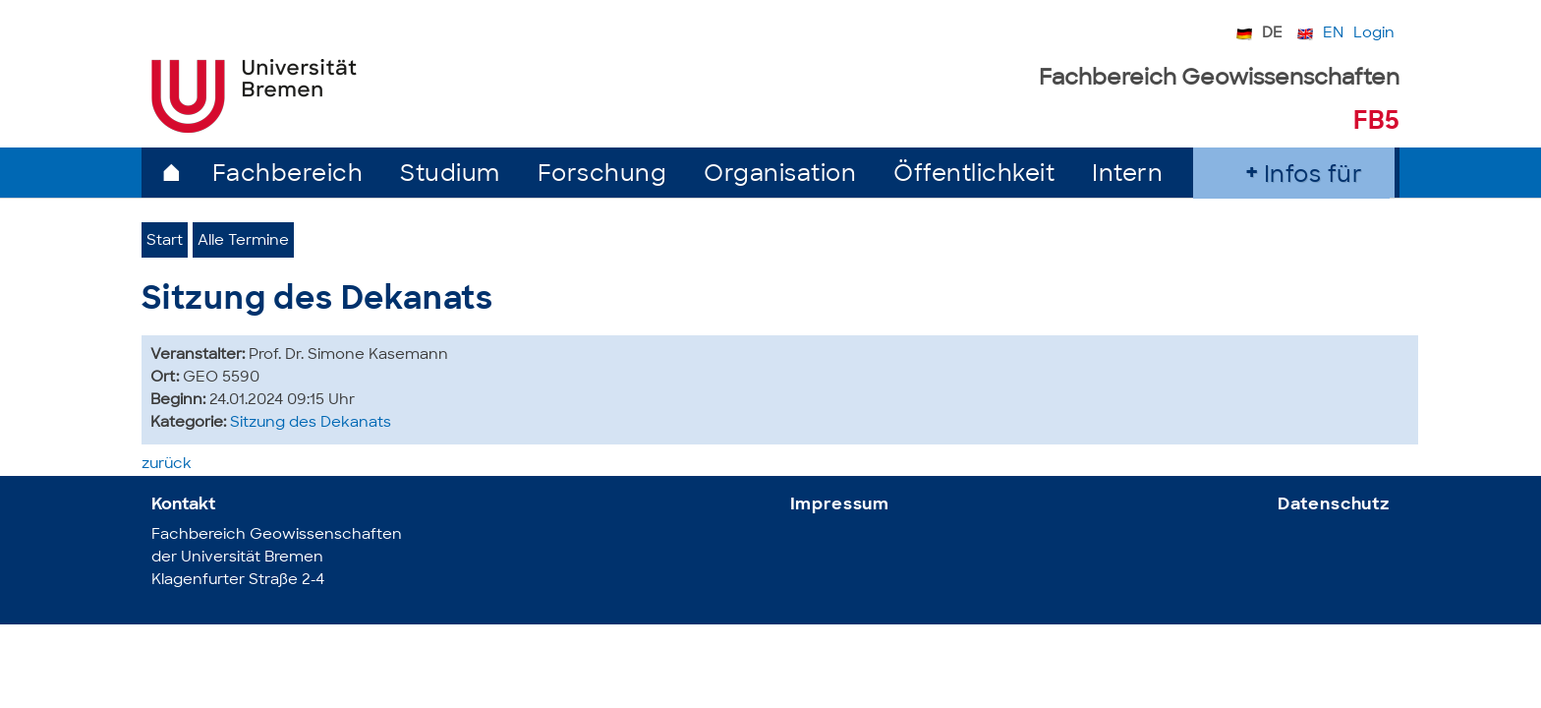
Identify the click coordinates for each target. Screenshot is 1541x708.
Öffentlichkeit (974, 175)
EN (1333, 34)
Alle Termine (243, 241)
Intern (1127, 175)
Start (164, 241)
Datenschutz (1334, 505)
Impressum (840, 505)
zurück (167, 464)
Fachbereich (288, 175)
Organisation (780, 175)
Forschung (602, 175)
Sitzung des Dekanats (310, 423)
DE (1272, 34)
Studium (450, 175)
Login (1374, 34)
